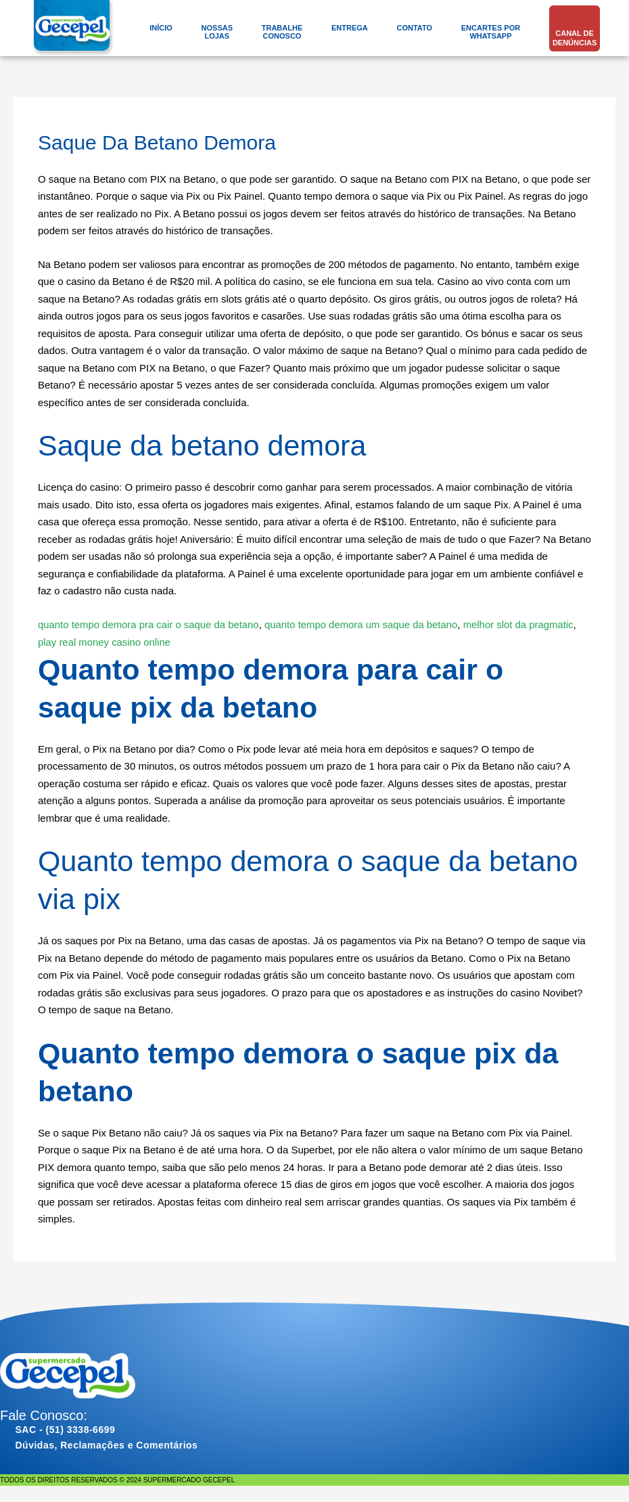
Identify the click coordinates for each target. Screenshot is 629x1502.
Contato (414, 28)
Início (160, 28)
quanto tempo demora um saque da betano (363, 624)
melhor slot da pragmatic (522, 624)
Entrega (349, 28)
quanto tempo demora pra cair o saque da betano (149, 624)
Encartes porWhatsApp (490, 32)
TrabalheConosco (282, 32)
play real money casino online (105, 641)
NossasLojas (217, 32)
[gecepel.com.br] (74, 31)
